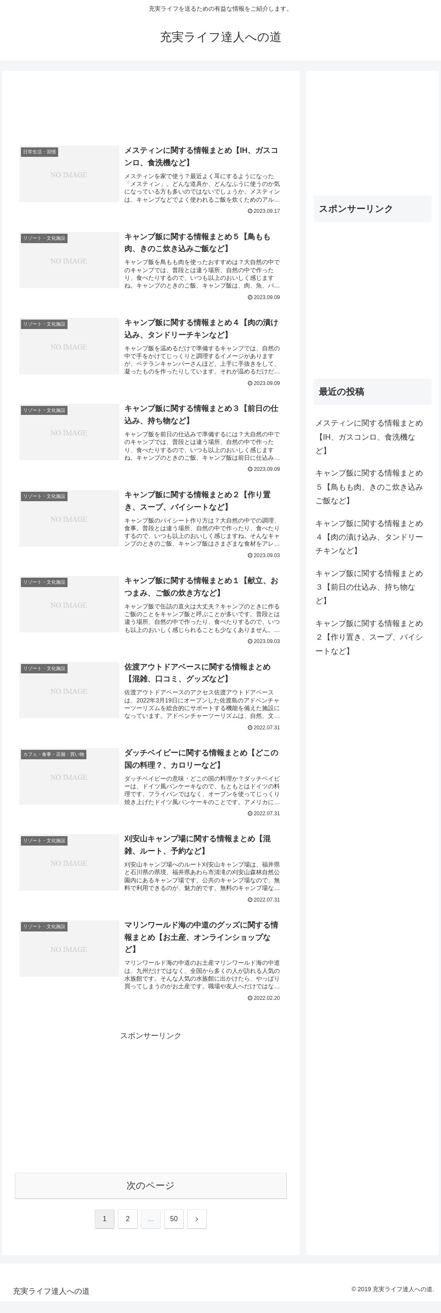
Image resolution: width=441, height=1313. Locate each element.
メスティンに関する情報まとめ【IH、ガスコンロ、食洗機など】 (369, 437)
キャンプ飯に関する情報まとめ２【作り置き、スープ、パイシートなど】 (369, 637)
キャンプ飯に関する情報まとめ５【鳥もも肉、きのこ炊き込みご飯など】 (369, 487)
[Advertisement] (151, 108)
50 (174, 1230)
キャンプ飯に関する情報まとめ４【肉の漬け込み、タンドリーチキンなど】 (369, 537)
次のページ (150, 1197)
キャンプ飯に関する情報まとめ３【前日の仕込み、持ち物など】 (369, 587)
